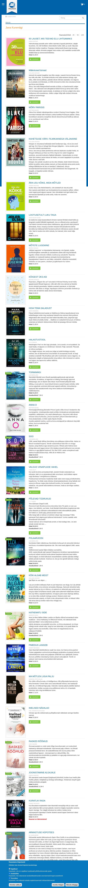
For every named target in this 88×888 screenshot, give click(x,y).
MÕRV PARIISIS (36, 107)
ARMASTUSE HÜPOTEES (41, 832)
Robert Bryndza (34, 648)
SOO (31, 436)
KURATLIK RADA (37, 801)
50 (78, 35)
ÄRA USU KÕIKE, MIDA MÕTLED (45, 183)
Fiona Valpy (32, 469)
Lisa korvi (35, 59)
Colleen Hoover (34, 73)
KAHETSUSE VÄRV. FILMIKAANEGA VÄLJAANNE (53, 139)
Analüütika (15, 873)
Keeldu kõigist (58, 885)
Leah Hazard (33, 744)
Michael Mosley (34, 279)
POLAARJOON (36, 538)
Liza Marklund (33, 375)
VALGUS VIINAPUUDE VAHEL (43, 467)
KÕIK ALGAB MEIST (38, 575)
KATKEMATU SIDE (38, 612)
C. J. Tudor (32, 501)
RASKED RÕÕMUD (38, 741)
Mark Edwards (33, 311)
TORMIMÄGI (35, 372)
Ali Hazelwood (33, 835)
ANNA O (33, 405)
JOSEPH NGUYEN (34, 185)
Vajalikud (14, 869)
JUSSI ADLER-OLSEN (34, 217)
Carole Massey (34, 775)
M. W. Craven (33, 342)
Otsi (83, 17)
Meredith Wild (33, 615)
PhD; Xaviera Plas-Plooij (37, 710)
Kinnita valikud (15, 885)
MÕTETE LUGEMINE (39, 245)
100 (82, 35)
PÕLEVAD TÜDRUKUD (40, 499)
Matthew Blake (34, 110)
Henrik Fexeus (33, 248)
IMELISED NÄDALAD (39, 708)
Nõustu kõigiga (72, 885)
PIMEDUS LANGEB (38, 645)
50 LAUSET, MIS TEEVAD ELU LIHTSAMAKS (50, 39)
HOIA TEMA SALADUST (40, 308)
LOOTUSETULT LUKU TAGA (42, 215)
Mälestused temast (37, 70)
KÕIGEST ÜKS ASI (38, 277)
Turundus (14, 878)
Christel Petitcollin (35, 679)
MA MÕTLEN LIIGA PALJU (41, 676)
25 (73, 35)
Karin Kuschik (33, 41)
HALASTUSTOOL (37, 339)
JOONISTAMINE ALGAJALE (42, 772)
